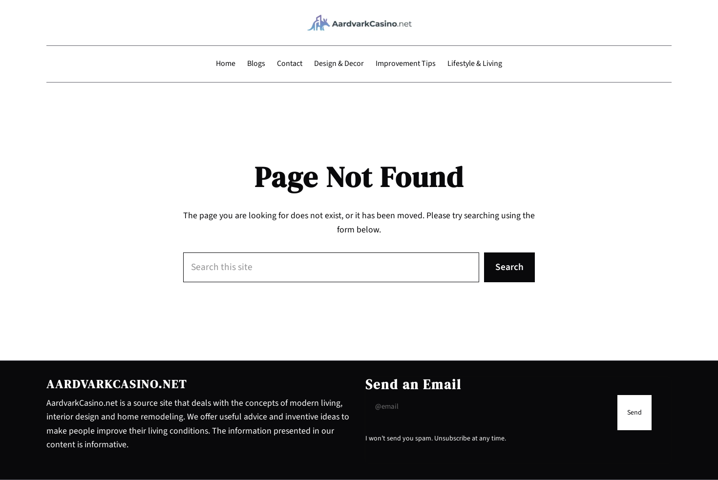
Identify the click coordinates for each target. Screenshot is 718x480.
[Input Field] (489, 407)
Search (509, 267)
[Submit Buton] (634, 412)
